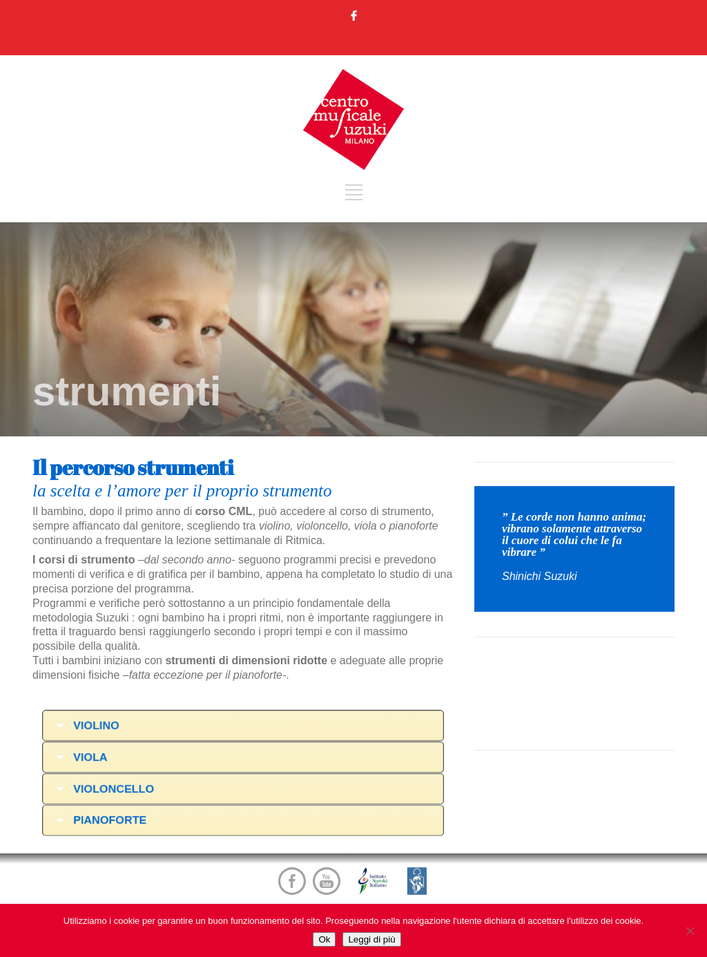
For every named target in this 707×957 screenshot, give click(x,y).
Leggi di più (371, 939)
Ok (324, 939)
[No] (690, 931)
